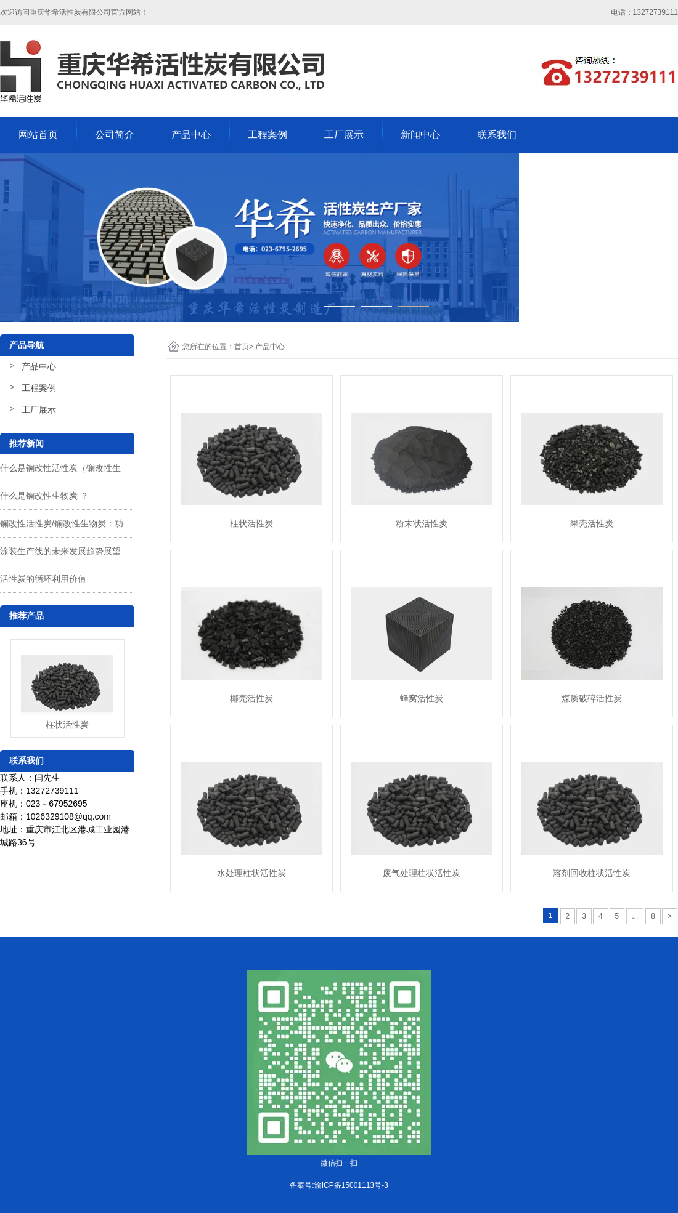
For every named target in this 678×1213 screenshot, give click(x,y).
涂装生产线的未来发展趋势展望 (60, 551)
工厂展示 (344, 134)
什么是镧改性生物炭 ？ (44, 496)
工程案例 (267, 134)
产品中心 (191, 134)
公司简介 (114, 134)
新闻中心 (420, 134)
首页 (241, 346)
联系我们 (497, 134)
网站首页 (38, 134)
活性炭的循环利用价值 (43, 579)
